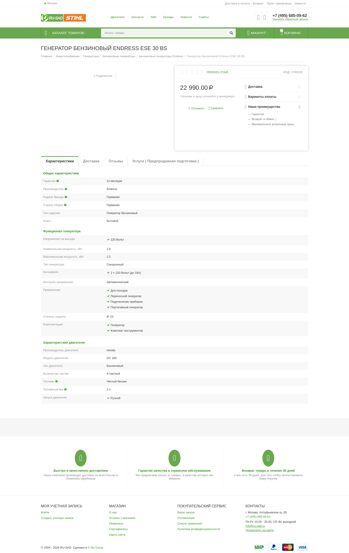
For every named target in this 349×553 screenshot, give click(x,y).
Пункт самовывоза (279, 3)
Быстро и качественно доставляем (81, 470)
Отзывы (116, 161)
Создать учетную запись (57, 518)
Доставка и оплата (237, 3)
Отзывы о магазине (122, 518)
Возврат (258, 3)
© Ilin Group (95, 547)
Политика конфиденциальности (198, 529)
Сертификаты (118, 529)
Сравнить (215, 108)
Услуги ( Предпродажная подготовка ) (165, 161)
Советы (204, 17)
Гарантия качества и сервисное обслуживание (174, 470)
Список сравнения (189, 523)
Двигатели (117, 17)
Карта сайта (117, 534)
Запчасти (137, 17)
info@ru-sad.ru (255, 526)
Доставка (91, 161)
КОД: (287, 72)
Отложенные (186, 518)
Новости (300, 3)
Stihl (153, 17)
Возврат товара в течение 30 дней (268, 470)
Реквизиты (116, 523)
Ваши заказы (186, 512)
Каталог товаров (68, 33)
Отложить (196, 108)
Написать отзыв (217, 71)
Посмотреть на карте (260, 530)
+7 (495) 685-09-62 (289, 15)
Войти (45, 512)
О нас (113, 512)
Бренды (168, 17)
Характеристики (60, 161)
